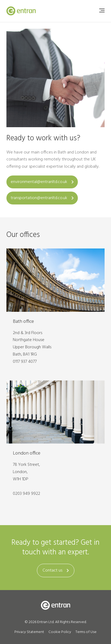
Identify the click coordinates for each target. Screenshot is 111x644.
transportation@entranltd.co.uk (43, 198)
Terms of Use (86, 632)
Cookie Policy (59, 632)
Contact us (57, 570)
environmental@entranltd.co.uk (43, 181)
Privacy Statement (29, 632)
